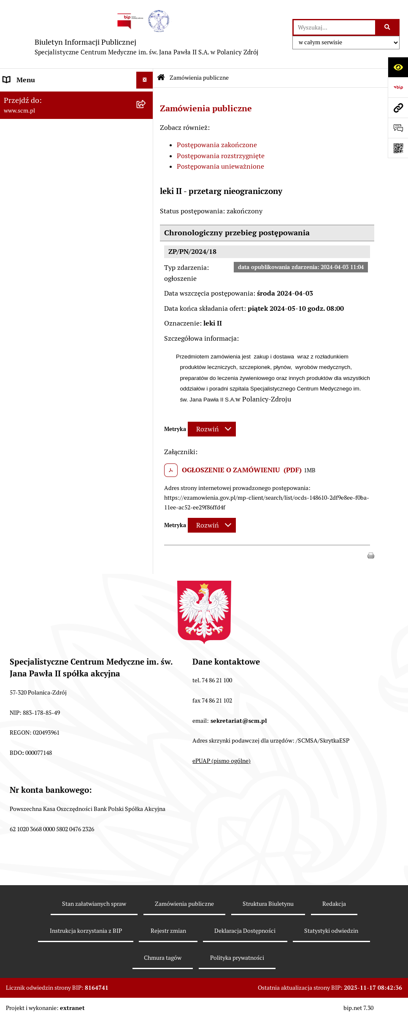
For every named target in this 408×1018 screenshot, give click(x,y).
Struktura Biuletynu (268, 904)
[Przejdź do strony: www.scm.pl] (398, 107)
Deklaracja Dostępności (245, 931)
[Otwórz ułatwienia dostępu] (398, 67)
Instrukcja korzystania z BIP (86, 931)
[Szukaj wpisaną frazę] (388, 27)
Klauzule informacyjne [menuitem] (37, 265)
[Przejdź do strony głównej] (146, 34)
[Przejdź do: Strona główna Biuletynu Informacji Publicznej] (161, 78)
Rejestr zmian (168, 931)
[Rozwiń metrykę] (212, 429)
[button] (370, 554)
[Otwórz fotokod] (398, 148)
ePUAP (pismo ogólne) (221, 761)
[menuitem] (76, 119)
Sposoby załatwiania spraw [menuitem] (44, 208)
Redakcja (334, 904)
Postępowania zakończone (217, 144)
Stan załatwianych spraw (94, 904)
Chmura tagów (162, 957)
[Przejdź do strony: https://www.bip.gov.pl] (398, 87)
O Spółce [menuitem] (16, 96)
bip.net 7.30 (358, 1008)
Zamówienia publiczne (199, 77)
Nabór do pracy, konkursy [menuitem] (41, 225)
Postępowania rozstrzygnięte (221, 155)
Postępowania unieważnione (220, 166)
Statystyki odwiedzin (331, 931)
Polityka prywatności (237, 957)
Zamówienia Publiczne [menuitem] (38, 241)
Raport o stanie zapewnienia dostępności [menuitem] (65, 289)
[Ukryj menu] (144, 80)
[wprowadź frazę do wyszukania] (334, 27)
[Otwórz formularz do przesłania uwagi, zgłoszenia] (398, 128)
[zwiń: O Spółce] (146, 97)
